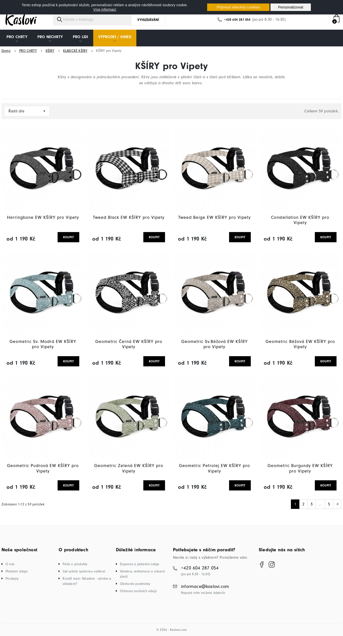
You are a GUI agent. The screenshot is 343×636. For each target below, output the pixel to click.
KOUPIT (68, 237)
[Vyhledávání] (96, 19)
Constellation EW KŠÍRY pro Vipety (300, 220)
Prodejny (12, 578)
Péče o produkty (75, 564)
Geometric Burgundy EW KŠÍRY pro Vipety (300, 468)
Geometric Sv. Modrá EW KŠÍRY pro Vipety (42, 344)
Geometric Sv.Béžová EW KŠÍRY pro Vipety (214, 344)
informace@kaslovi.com (205, 586)
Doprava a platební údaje (140, 564)
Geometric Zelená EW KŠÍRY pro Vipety (128, 468)
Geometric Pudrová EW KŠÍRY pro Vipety (43, 468)
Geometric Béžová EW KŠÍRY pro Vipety (300, 344)
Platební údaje (16, 571)
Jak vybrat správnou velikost (84, 571)
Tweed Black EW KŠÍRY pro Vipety (129, 217)
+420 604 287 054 (237, 19)
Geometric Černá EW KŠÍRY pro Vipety (128, 344)
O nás (9, 564)
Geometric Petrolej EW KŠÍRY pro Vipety (214, 468)
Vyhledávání (148, 20)
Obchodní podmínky (135, 584)
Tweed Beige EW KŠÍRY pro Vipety (214, 217)
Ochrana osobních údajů (138, 591)
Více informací (104, 9)
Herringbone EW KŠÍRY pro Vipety (43, 217)
